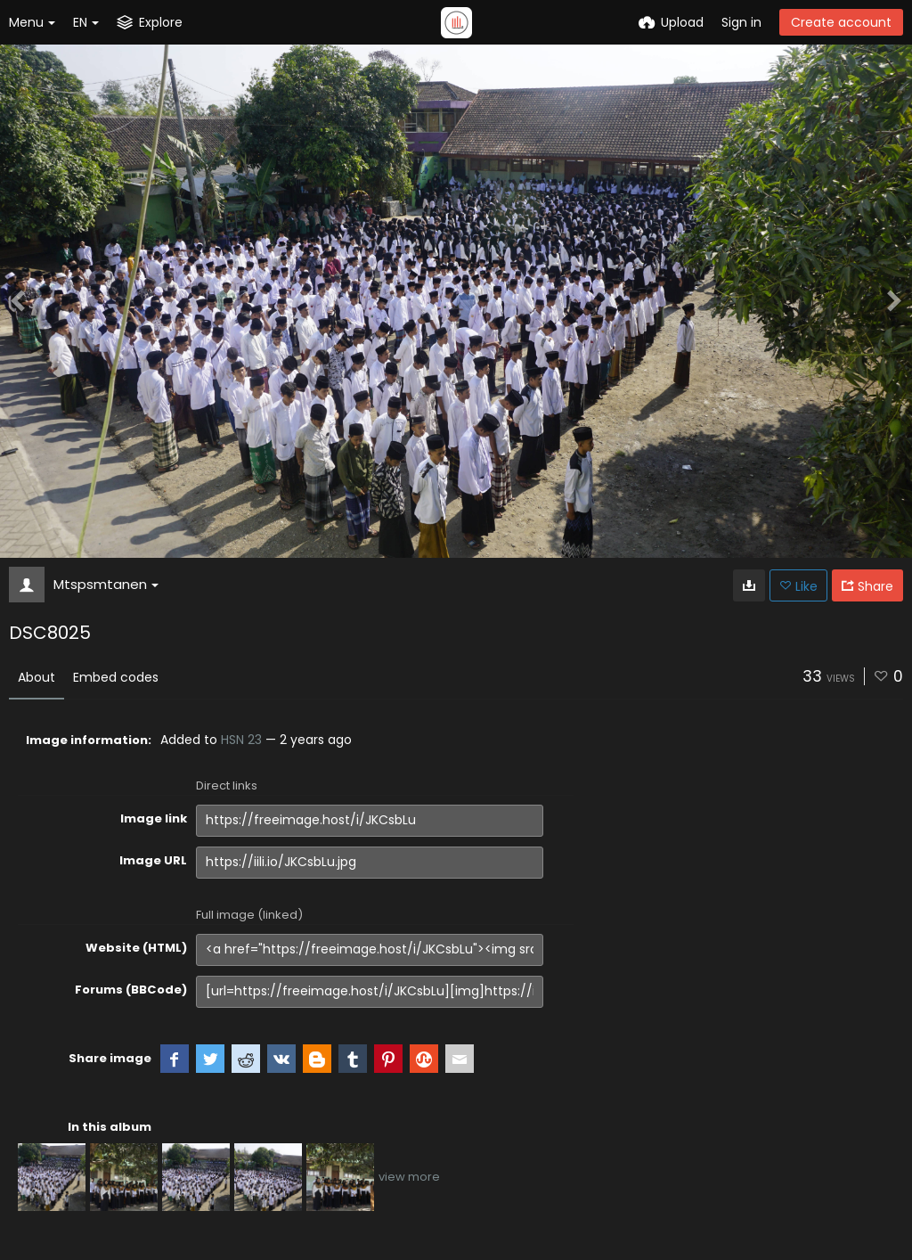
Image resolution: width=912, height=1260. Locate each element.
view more (409, 1176)
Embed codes (116, 677)
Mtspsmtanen (106, 584)
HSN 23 (241, 740)
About (36, 677)
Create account (841, 22)
